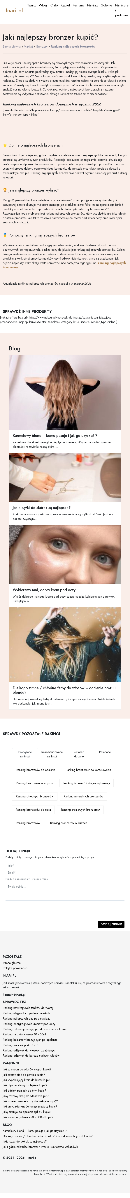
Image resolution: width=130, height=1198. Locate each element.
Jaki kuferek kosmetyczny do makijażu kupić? (30, 1101)
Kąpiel (65, 5)
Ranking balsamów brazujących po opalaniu (30, 1040)
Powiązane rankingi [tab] (25, 754)
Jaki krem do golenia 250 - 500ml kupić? (28, 1117)
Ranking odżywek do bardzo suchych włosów (31, 1055)
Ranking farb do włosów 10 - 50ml (24, 1034)
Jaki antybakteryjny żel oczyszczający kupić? (30, 1106)
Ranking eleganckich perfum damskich (26, 1013)
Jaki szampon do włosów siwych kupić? (27, 1069)
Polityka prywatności (15, 968)
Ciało (54, 5)
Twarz (31, 5)
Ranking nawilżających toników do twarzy (28, 1008)
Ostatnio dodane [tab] (79, 754)
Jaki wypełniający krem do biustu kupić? (27, 1080)
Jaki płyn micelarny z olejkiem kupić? (25, 1085)
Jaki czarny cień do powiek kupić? (24, 1075)
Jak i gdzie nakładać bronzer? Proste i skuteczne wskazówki (40, 1147)
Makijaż (92, 5)
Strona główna (12, 46)
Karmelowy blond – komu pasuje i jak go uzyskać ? (35, 1131)
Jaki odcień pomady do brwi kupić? (24, 1091)
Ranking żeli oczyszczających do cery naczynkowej (34, 1029)
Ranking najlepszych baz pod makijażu (26, 1018)
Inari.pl (14, 10)
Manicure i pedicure (122, 10)
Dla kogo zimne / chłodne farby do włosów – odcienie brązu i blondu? (48, 1136)
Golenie (106, 5)
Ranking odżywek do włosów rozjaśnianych (29, 1050)
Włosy (43, 5)
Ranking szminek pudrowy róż (21, 1045)
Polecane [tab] (105, 752)
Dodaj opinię (111, 924)
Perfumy (78, 5)
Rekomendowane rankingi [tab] (52, 754)
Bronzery (42, 46)
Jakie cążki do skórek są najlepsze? (25, 1141)
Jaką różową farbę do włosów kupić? (26, 1096)
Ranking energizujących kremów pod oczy (29, 1024)
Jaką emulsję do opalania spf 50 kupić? (27, 1112)
